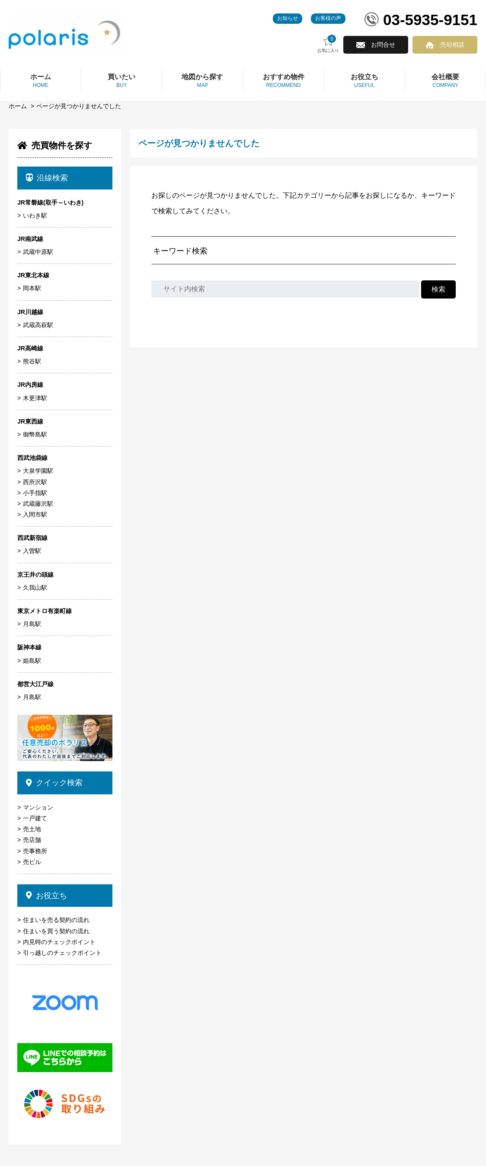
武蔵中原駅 (38, 251)
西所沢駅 (35, 482)
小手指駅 (35, 492)
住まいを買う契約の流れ (56, 931)
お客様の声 (328, 18)
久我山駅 (35, 587)
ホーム (18, 106)
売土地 (32, 829)
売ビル (32, 861)
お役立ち (46, 895)
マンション (38, 807)
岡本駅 (32, 288)
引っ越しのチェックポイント (62, 952)
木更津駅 (35, 398)
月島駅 (32, 623)
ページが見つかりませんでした (78, 106)
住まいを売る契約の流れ (56, 919)
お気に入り (328, 44)
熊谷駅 (32, 361)
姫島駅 (32, 660)
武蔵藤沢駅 (38, 503)
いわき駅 (35, 215)
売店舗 (32, 839)
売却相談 (452, 44)
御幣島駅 (35, 434)
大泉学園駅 (38, 470)
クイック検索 (54, 782)
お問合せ (383, 44)
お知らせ (287, 18)
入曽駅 (32, 550)
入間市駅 (35, 514)
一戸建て (35, 818)
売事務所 (35, 851)
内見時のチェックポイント (59, 941)
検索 (438, 289)
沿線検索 (47, 177)
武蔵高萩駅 (38, 324)
